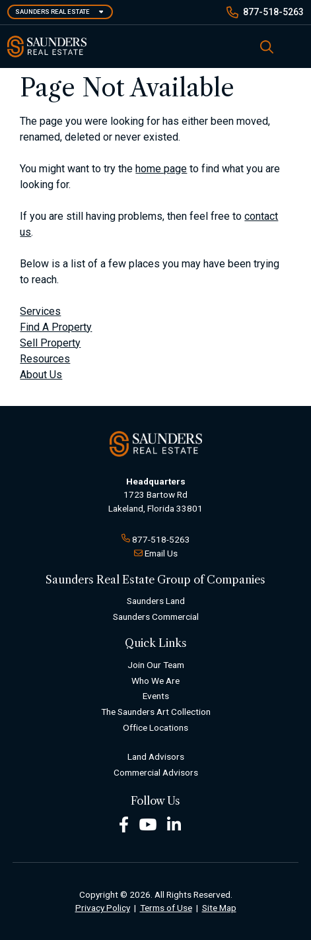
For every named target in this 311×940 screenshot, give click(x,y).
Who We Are (155, 680)
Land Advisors (155, 756)
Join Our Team (155, 664)
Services (40, 311)
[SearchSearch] (266, 46)
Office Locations (155, 727)
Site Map (219, 907)
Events (156, 695)
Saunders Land (156, 600)
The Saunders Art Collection (156, 711)
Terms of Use (166, 907)
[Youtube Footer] (147, 823)
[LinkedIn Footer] (174, 823)
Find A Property (56, 327)
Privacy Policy (102, 907)
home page (161, 168)
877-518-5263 (273, 12)
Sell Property (50, 343)
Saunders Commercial (156, 616)
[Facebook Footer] (124, 823)
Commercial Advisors (156, 772)
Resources (45, 358)
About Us (41, 374)
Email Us (161, 553)
